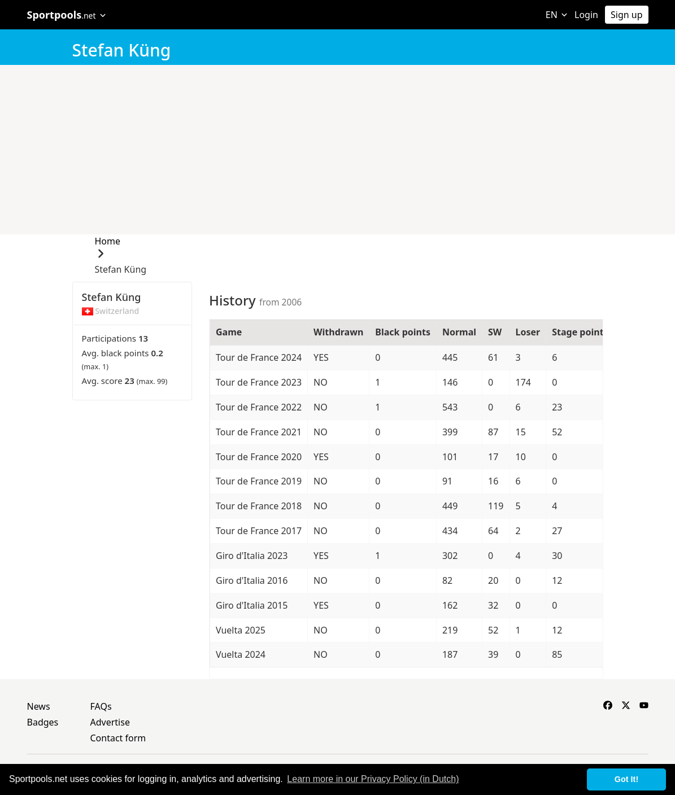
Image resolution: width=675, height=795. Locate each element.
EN (557, 14)
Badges (43, 722)
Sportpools (67, 14)
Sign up (627, 14)
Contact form (118, 738)
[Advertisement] (337, 150)
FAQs (101, 706)
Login (586, 14)
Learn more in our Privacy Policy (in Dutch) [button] (373, 779)
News (38, 706)
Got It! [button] (626, 779)
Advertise (110, 722)
